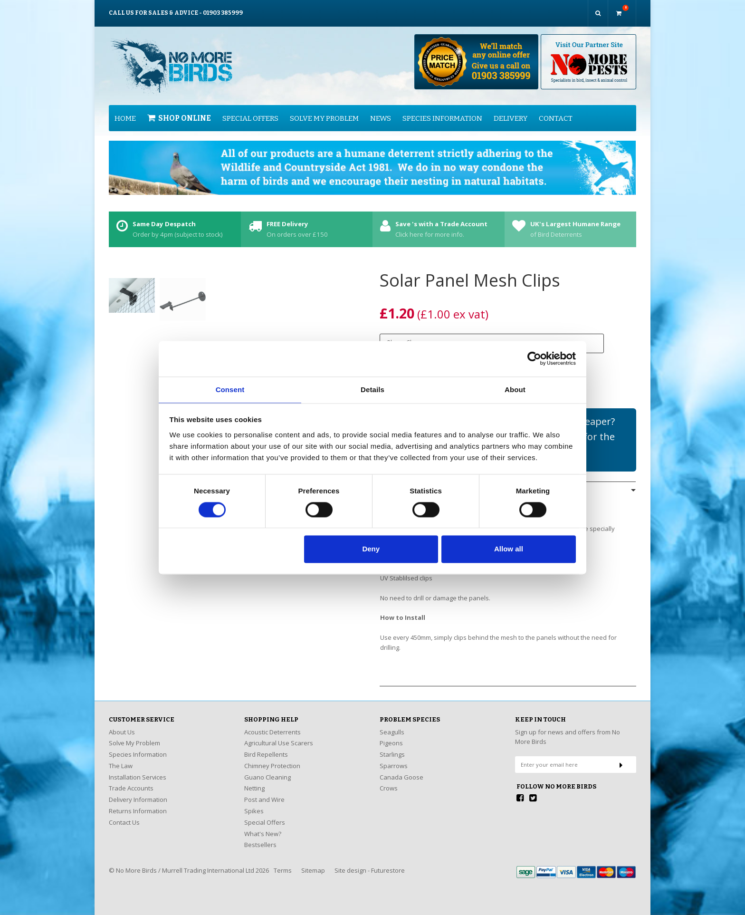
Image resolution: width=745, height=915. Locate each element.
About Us (122, 724)
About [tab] (515, 389)
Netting (254, 780)
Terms (283, 862)
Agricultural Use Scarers (278, 735)
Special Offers (250, 110)
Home (125, 110)
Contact (556, 110)
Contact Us (124, 814)
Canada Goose (401, 769)
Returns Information (138, 803)
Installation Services (137, 769)
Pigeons (391, 735)
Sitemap (313, 862)
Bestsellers (260, 837)
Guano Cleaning (267, 769)
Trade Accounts (131, 780)
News (380, 110)
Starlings (392, 746)
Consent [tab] (230, 389)
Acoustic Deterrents (272, 724)
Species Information (442, 110)
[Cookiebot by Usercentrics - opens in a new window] (534, 358)
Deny (371, 550)
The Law (121, 758)
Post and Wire (264, 792)
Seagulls (392, 724)
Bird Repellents (266, 746)
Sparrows (394, 758)
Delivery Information (138, 792)
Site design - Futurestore (369, 862)
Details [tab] (372, 389)
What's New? (262, 825)
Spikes (254, 803)
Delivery (510, 110)
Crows (389, 780)
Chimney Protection (272, 758)
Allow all (508, 550)
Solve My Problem (324, 110)
